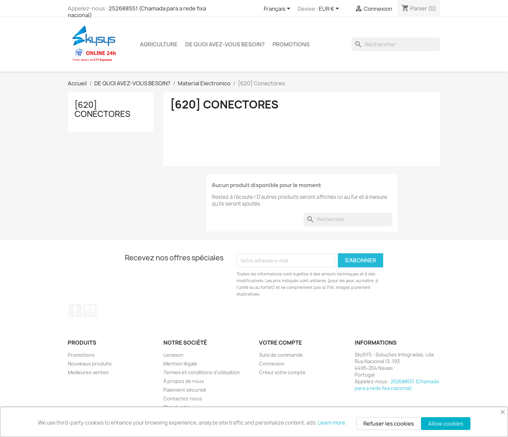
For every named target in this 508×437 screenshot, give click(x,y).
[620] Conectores (102, 109)
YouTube (90, 310)
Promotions (81, 355)
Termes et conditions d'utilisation (201, 372)
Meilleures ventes (88, 372)
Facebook (75, 310)
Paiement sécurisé (184, 390)
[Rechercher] (396, 44)
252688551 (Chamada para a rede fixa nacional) (137, 12)
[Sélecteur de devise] (330, 9)
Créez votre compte (282, 372)
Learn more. (332, 422)
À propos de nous (183, 381)
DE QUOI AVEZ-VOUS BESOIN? (225, 44)
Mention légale (180, 363)
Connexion (272, 363)
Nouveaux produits (90, 363)
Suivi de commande (281, 355)
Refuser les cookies (388, 423)
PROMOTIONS (291, 44)
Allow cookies (445, 423)
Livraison (173, 355)
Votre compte (280, 342)
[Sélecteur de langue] (278, 9)
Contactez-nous (182, 398)
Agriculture (158, 44)
